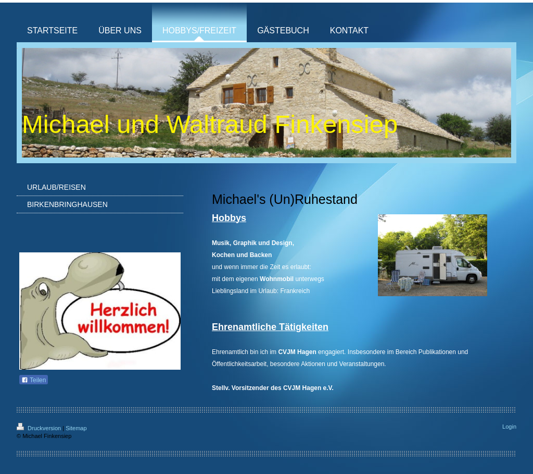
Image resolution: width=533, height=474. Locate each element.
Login (509, 426)
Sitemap (76, 428)
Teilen (33, 380)
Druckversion (39, 428)
